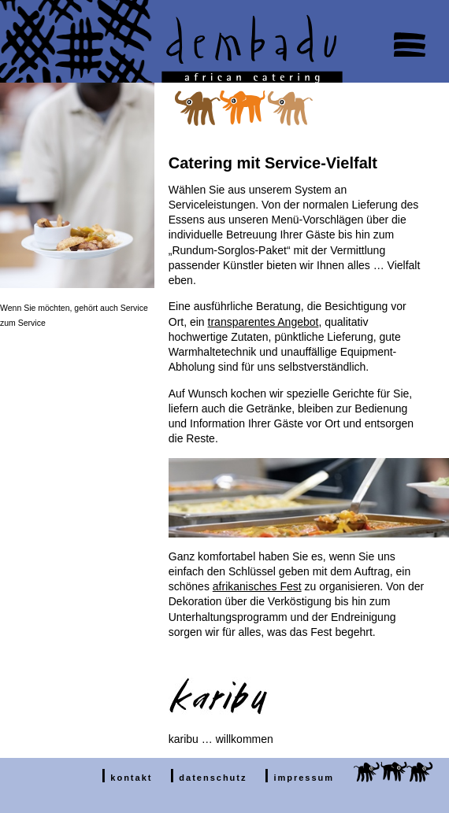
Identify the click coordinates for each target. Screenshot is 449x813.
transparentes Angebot (263, 322)
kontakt (131, 777)
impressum (303, 777)
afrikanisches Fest (257, 586)
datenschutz (213, 777)
